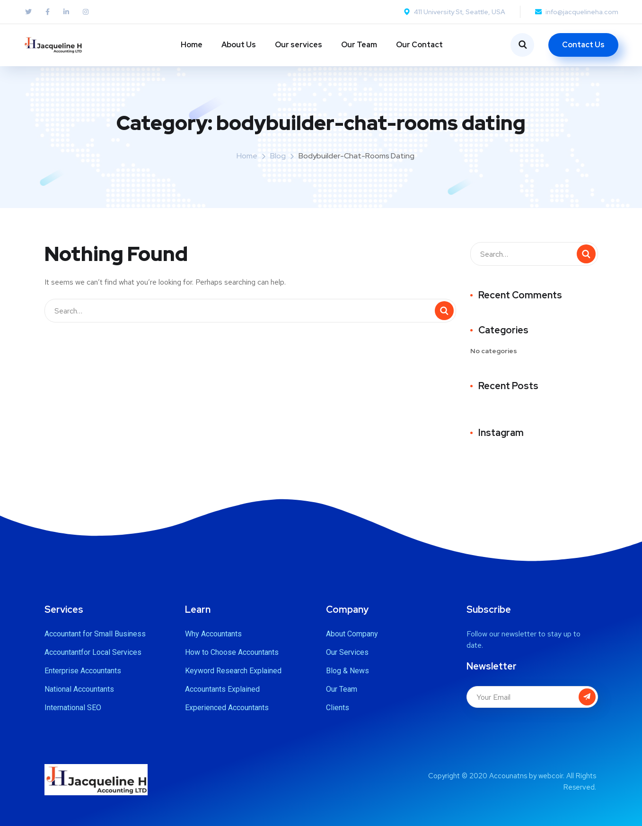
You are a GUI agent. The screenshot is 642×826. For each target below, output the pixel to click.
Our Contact (419, 45)
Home (191, 45)
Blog (278, 156)
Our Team (359, 45)
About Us (238, 45)
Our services (298, 45)
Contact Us (583, 45)
